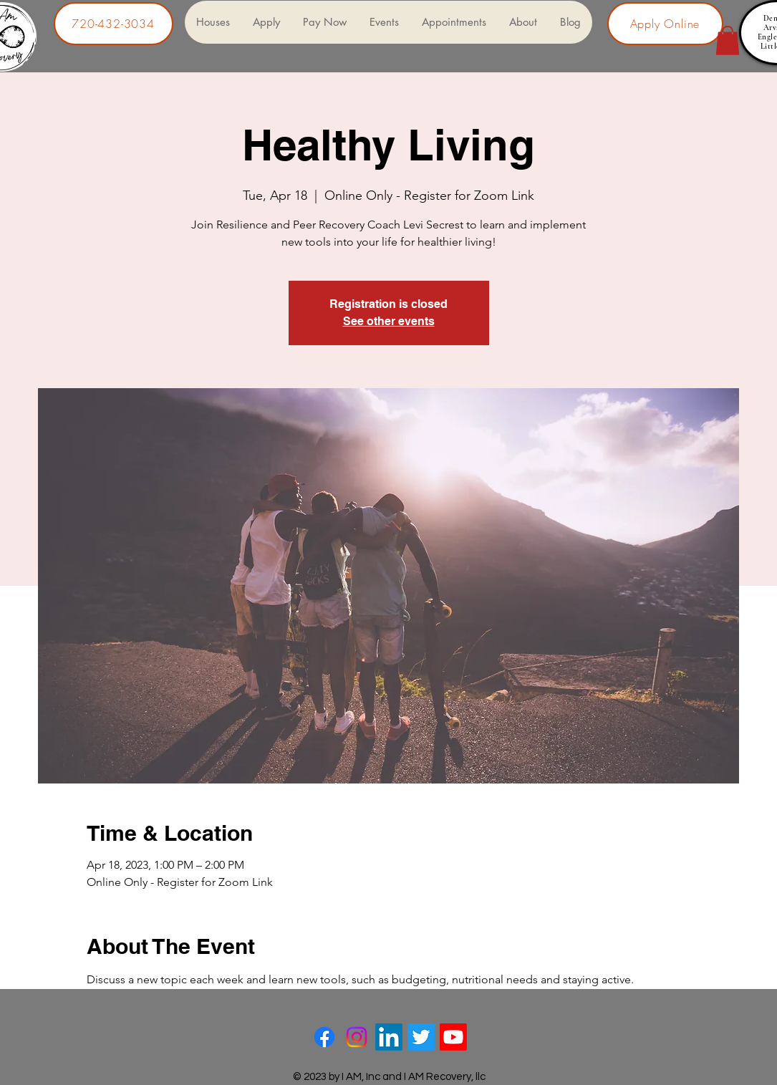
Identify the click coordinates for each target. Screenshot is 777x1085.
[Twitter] (421, 1037)
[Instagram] (356, 1037)
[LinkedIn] (388, 1037)
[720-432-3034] (113, 23)
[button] (727, 40)
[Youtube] (453, 1037)
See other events (389, 321)
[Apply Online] (665, 23)
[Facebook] (324, 1037)
